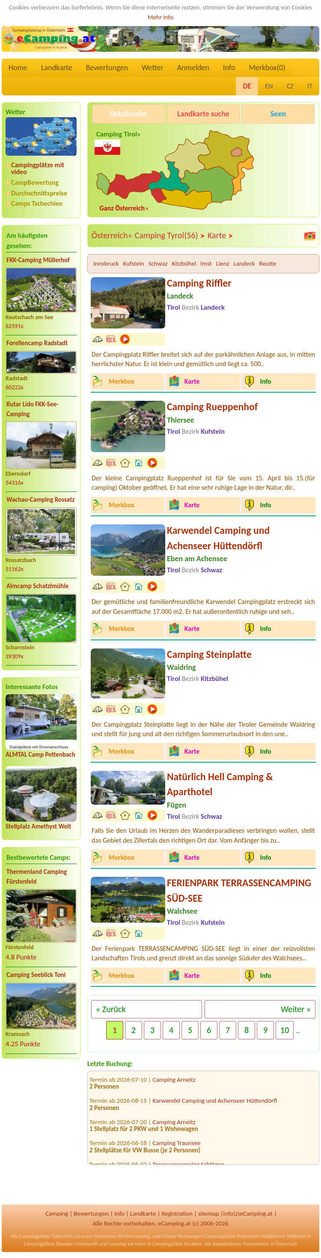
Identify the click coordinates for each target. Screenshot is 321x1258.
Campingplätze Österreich (46, 1236)
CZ (290, 86)
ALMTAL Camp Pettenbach (40, 754)
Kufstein (133, 263)
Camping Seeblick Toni (35, 975)
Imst (205, 263)
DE (247, 86)
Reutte (267, 263)
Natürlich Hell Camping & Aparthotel (220, 784)
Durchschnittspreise (39, 193)
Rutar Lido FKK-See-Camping (32, 409)
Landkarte (56, 67)
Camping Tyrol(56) (170, 235)
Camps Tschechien (36, 203)
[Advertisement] (41, 1133)
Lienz (222, 263)
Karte (220, 235)
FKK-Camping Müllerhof (38, 260)
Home (18, 67)
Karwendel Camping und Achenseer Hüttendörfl (218, 538)
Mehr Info (161, 17)
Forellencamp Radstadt (37, 343)
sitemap (208, 1213)
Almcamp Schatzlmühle (37, 586)
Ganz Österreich (122, 208)
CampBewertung (35, 182)
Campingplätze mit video (37, 168)
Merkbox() (267, 67)
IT (309, 86)
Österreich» (112, 235)
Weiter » (296, 1009)
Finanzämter (256, 1244)
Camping (56, 1213)
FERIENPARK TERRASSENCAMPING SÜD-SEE (239, 890)
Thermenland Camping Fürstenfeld (36, 876)
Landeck (244, 263)
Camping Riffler (199, 283)
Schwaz (158, 263)
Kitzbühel (184, 263)
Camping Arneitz (174, 1083)
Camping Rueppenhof (212, 406)
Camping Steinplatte (209, 654)
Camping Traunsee (177, 1146)
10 (284, 1030)
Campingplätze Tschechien (231, 1236)
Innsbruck (106, 263)
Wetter (152, 67)
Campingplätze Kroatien (177, 1244)
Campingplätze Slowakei (49, 1244)
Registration (177, 1213)
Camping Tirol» (118, 141)
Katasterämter (227, 1244)
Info (229, 67)
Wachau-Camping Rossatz (40, 499)
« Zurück (111, 1009)
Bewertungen (107, 67)
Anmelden (193, 67)
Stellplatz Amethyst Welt (38, 826)
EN (269, 86)
